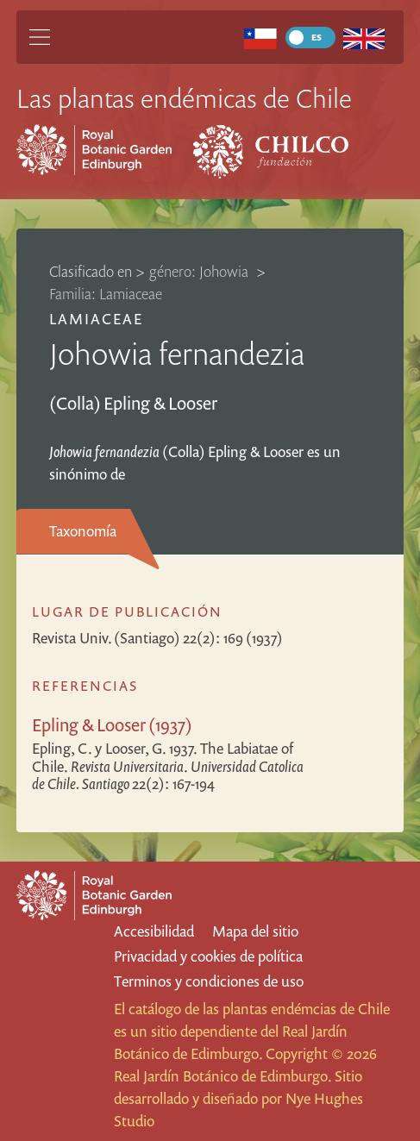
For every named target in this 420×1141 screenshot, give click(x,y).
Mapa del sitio (255, 931)
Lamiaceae (96, 319)
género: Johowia (200, 271)
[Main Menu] (39, 37)
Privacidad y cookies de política (208, 956)
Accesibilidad (154, 931)
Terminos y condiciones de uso (209, 981)
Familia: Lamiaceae (105, 294)
